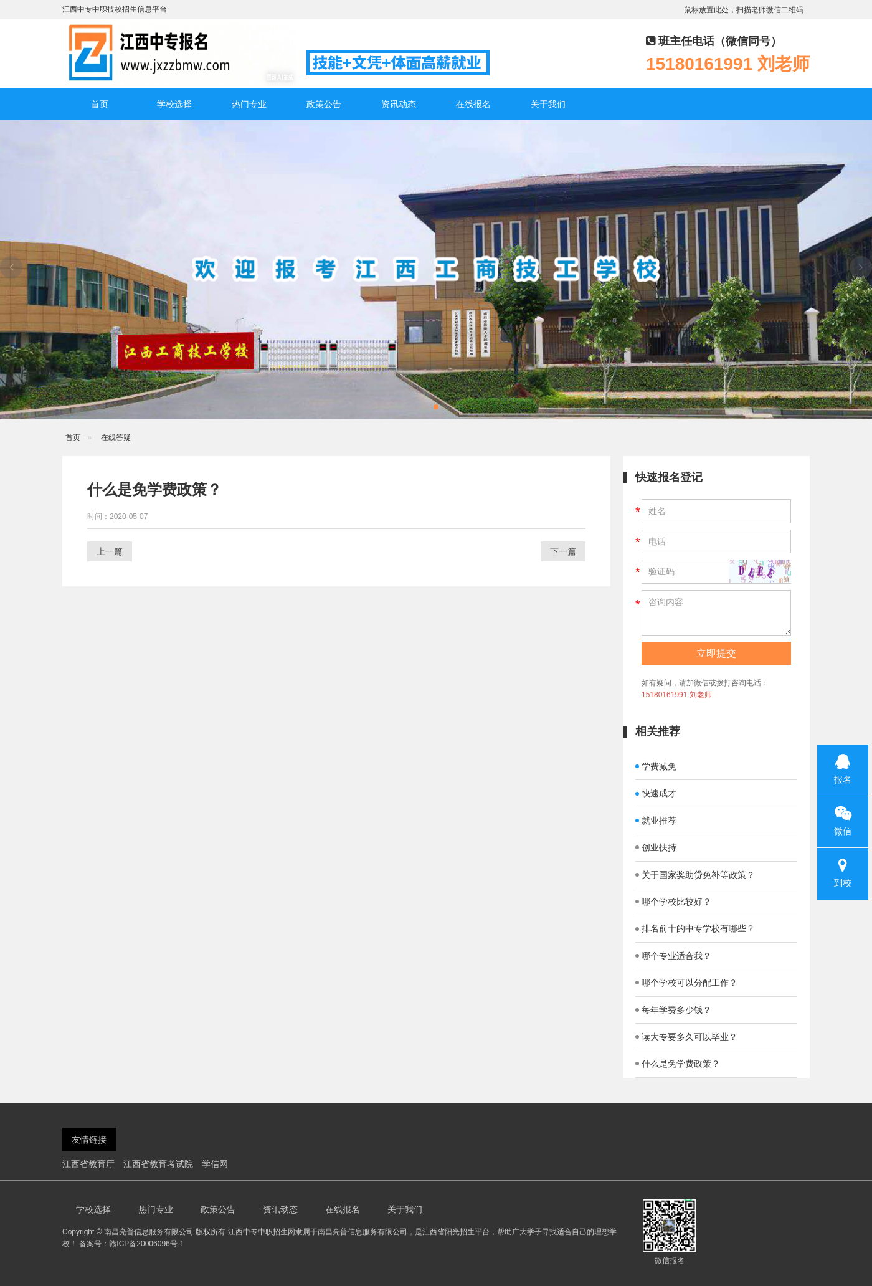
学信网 (215, 1164)
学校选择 (174, 104)
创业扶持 (655, 847)
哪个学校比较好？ (673, 902)
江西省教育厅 (88, 1164)
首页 (99, 104)
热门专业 (249, 104)
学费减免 (655, 766)
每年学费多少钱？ (673, 1010)
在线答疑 (116, 437)
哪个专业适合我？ (673, 956)
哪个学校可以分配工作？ (686, 983)
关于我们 (548, 104)
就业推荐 (655, 821)
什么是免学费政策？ (677, 1064)
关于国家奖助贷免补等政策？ (695, 875)
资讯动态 (398, 104)
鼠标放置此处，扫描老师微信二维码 (743, 10)
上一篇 (110, 551)
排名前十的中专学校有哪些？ (695, 928)
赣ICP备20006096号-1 (146, 1243)
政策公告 (323, 104)
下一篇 (563, 551)
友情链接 (89, 1140)
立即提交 (716, 653)
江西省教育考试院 (158, 1164)
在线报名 (473, 104)
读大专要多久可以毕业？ (686, 1037)
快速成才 (655, 793)
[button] (436, 406)
